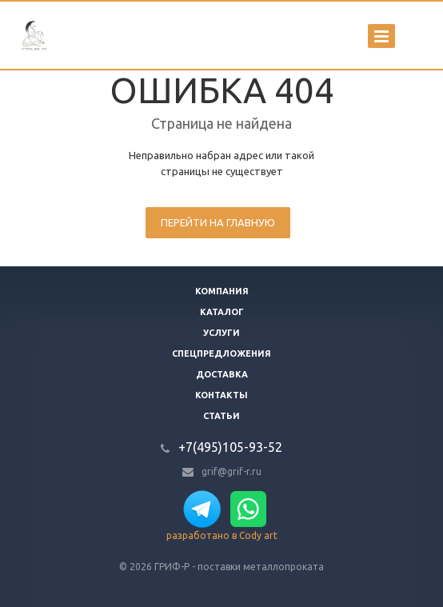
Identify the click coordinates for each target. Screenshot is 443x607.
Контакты (221, 395)
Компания (222, 291)
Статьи (221, 416)
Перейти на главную (218, 222)
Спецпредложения (221, 353)
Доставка (222, 374)
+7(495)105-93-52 (230, 447)
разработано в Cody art (221, 535)
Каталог (222, 312)
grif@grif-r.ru (231, 471)
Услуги (221, 332)
